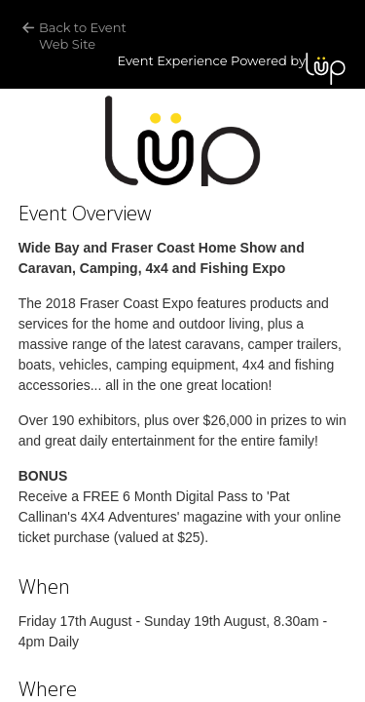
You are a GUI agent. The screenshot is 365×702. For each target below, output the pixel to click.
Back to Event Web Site (84, 36)
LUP (326, 69)
